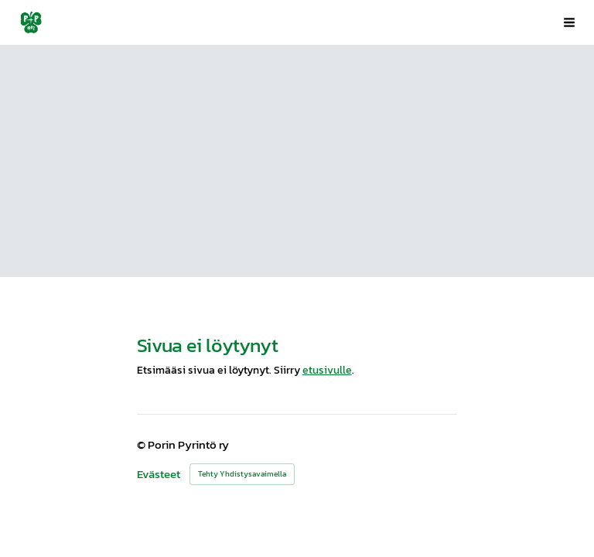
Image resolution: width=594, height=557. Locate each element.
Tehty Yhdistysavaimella (242, 474)
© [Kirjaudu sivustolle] (142, 444)
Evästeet (158, 474)
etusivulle (327, 370)
